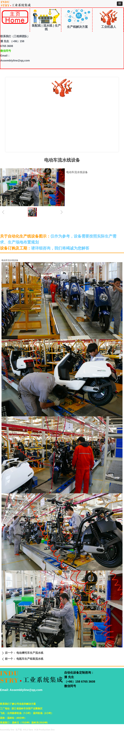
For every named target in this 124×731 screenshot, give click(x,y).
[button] (120, 3)
